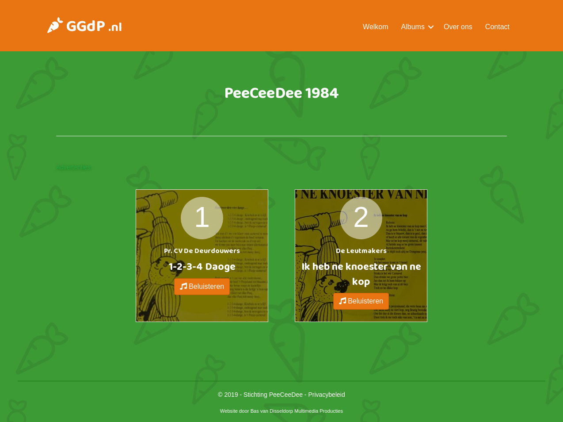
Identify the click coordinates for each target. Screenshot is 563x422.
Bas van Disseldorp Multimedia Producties (297, 411)
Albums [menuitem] (413, 27)
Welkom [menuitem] (375, 27)
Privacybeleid (326, 394)
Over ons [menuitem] (458, 27)
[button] (431, 26)
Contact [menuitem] (497, 27)
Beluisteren (202, 286)
